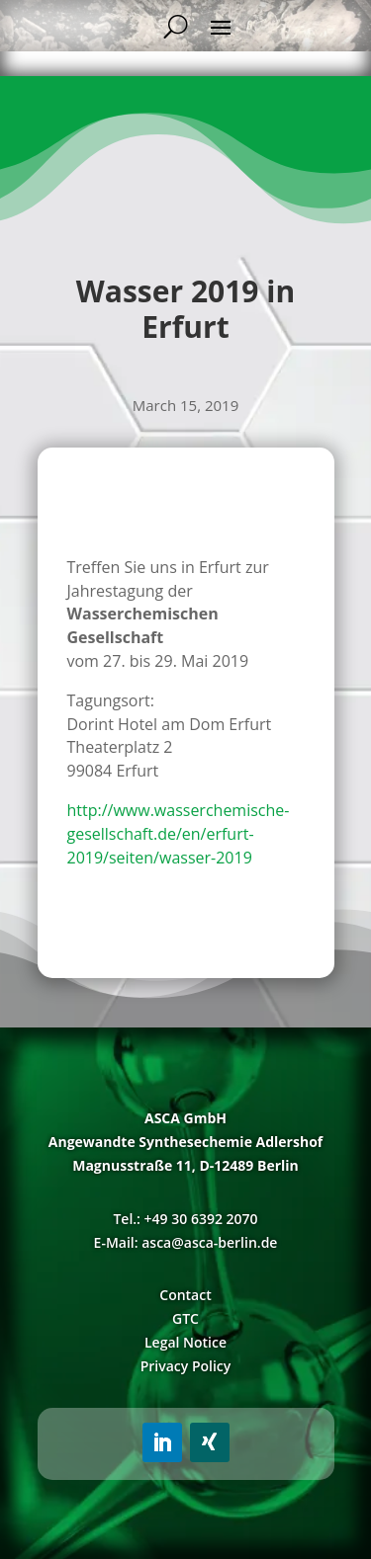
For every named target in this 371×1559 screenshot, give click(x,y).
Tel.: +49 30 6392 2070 (185, 1218)
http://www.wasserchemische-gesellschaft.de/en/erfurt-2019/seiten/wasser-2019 (178, 833)
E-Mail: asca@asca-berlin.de (186, 1242)
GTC (185, 1318)
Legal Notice (185, 1342)
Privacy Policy (186, 1365)
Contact (185, 1294)
